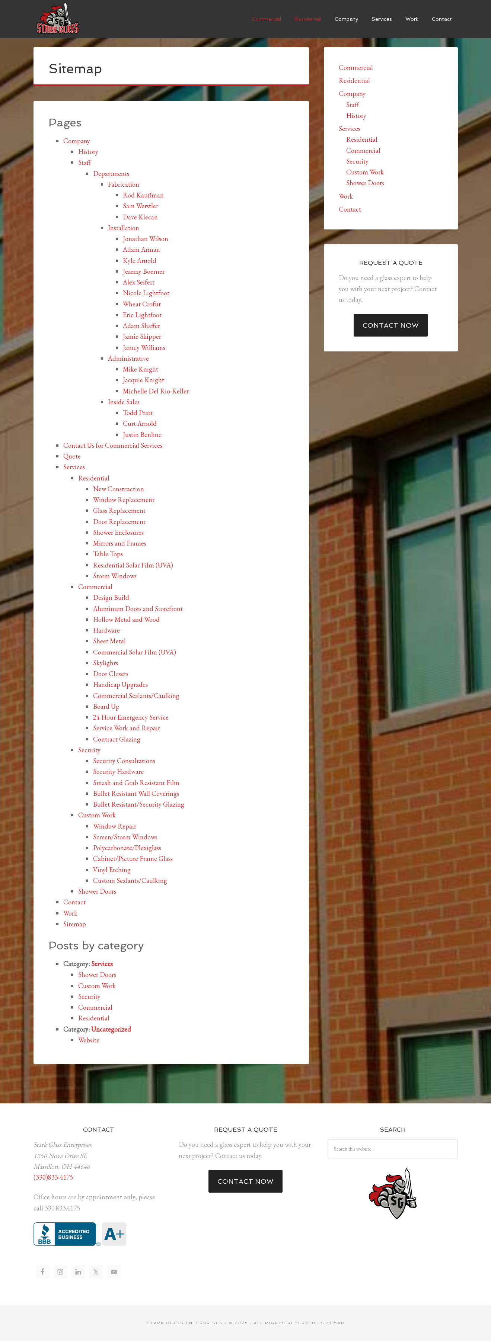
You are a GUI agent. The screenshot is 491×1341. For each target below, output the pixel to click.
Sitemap (74, 924)
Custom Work (97, 815)
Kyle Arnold (139, 260)
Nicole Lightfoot (146, 293)
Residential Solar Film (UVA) (133, 565)
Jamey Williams (144, 347)
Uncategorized (111, 1029)
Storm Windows (115, 576)
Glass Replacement (119, 510)
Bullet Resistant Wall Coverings (136, 793)
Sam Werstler (140, 206)
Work (70, 913)
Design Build (111, 597)
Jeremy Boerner (144, 271)
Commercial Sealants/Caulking (136, 695)
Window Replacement (123, 499)
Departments (111, 173)
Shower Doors (97, 891)
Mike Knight (140, 369)
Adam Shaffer (141, 325)
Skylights (105, 663)
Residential (93, 478)
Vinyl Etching (112, 869)
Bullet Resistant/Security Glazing (138, 804)
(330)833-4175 (53, 1177)
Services (74, 467)
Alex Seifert (138, 282)
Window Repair (114, 826)
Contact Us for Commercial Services (112, 445)
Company (76, 140)
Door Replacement (119, 521)
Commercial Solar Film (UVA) (134, 652)
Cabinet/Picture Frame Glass (133, 858)
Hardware (106, 630)
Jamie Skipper (142, 336)
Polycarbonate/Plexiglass (127, 847)
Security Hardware (118, 771)
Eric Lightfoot (142, 315)
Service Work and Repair (126, 728)
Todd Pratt (138, 412)
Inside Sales (124, 402)
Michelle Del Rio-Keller (156, 391)
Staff (84, 162)
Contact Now (391, 325)
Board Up (106, 706)
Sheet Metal (109, 641)
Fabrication (123, 184)
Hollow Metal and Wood (126, 619)
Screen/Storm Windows (125, 837)
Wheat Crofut (142, 304)
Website (88, 1040)
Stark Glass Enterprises (58, 18)
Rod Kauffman (143, 195)
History (88, 151)
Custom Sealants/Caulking (130, 880)
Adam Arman (141, 249)
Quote (72, 456)
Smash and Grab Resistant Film (136, 782)
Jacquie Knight (143, 380)
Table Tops (108, 554)
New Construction (118, 489)
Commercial (95, 586)
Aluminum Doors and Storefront (138, 608)
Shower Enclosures (118, 532)
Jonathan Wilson (145, 238)
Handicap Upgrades (120, 684)
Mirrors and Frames (119, 543)
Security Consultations (124, 760)
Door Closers (110, 673)
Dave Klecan (140, 217)
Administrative (128, 358)
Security (89, 750)
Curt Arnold (140, 423)
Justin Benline (142, 434)
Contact (74, 902)
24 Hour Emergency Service (131, 717)
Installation (123, 228)
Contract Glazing (116, 739)
